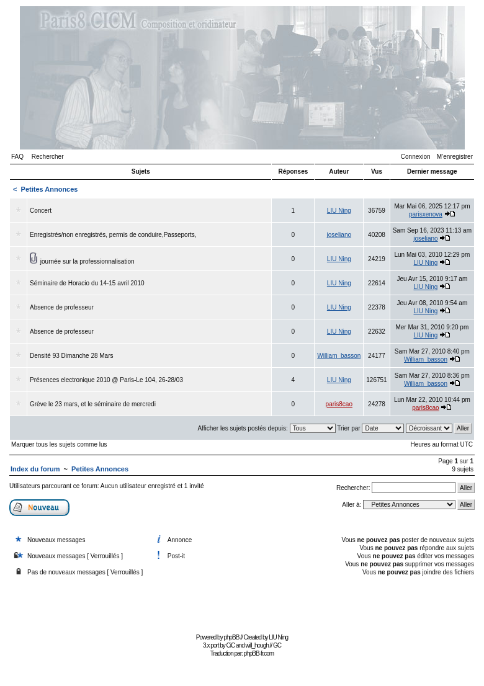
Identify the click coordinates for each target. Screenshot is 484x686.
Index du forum (35, 469)
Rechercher (48, 156)
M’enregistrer (455, 156)
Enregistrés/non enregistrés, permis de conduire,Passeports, (113, 234)
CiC (230, 645)
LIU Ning (339, 210)
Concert (41, 210)
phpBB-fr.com (259, 653)
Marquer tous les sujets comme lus (59, 444)
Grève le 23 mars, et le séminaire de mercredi (93, 404)
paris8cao (339, 404)
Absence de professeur (62, 307)
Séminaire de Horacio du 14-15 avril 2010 (87, 283)
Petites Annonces (49, 189)
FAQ (17, 156)
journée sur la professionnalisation (87, 261)
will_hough (257, 645)
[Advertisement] (242, 602)
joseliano (339, 234)
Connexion (416, 156)
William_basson (339, 355)
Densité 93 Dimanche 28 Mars (72, 355)
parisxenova (425, 214)
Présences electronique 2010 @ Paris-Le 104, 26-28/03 (106, 379)
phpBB (231, 637)
